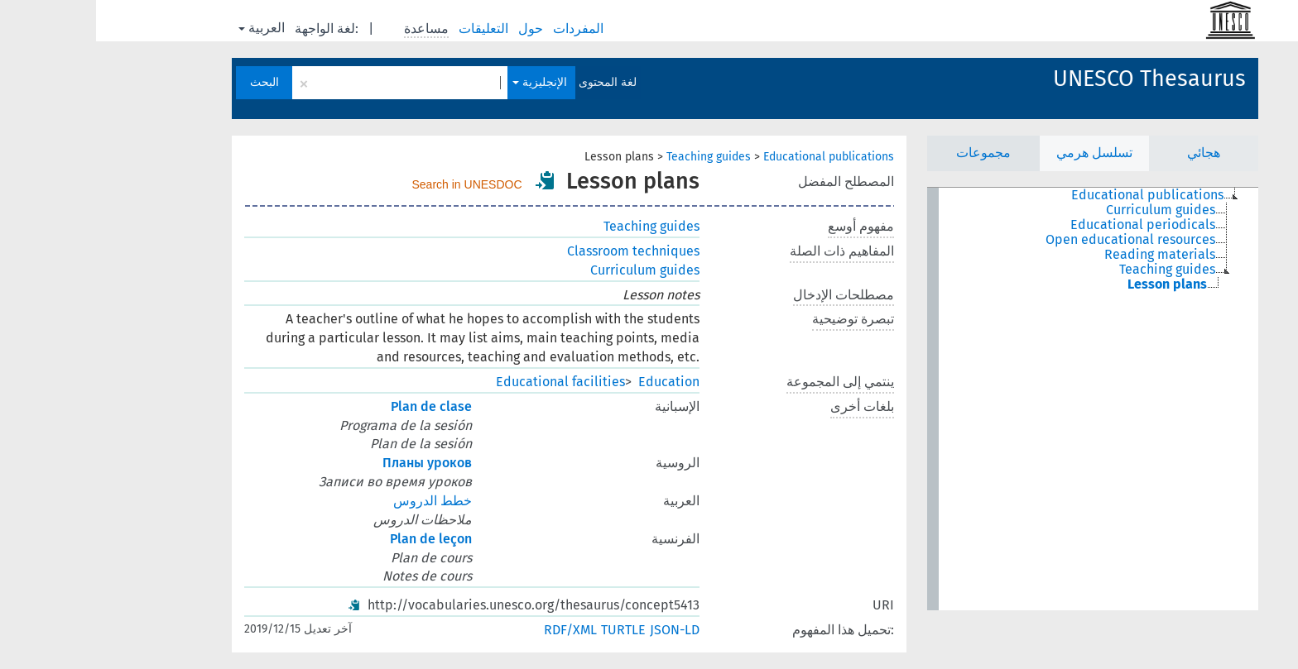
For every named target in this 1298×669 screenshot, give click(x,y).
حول (436, 28)
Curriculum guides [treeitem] (1064, 210)
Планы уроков (331, 463)
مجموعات (887, 152)
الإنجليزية (443, 82)
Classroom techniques (537, 251)
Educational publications (732, 157)
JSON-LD (578, 630)
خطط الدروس (336, 501)
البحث (168, 82)
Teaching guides (612, 157)
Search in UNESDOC (371, 184)
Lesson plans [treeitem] (1071, 284)
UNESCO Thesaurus (1053, 78)
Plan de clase (335, 406)
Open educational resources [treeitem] (1034, 239)
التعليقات (389, 28)
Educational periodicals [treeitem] (1046, 224)
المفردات (484, 28)
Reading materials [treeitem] (1063, 254)
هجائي (1107, 152)
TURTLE (527, 630)
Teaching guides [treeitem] (1071, 269)
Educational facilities (464, 381)
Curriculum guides (548, 270)
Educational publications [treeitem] (1051, 195)
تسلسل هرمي (998, 152)
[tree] (996, 399)
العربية (165, 28)
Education (572, 381)
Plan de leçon (335, 539)
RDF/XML (474, 630)
